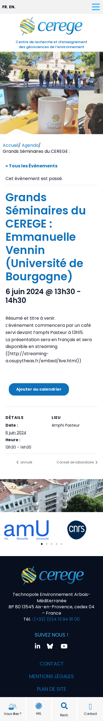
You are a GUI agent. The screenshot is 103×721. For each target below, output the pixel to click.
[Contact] (90, 707)
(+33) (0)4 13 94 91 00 (56, 619)
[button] (64, 706)
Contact (90, 713)
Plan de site (51, 689)
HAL (38, 713)
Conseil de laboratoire (75, 462)
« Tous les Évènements (31, 166)
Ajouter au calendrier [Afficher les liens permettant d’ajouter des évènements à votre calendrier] (39, 389)
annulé (26, 462)
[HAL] (38, 706)
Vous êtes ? (12, 713)
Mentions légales (51, 676)
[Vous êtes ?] (13, 707)
